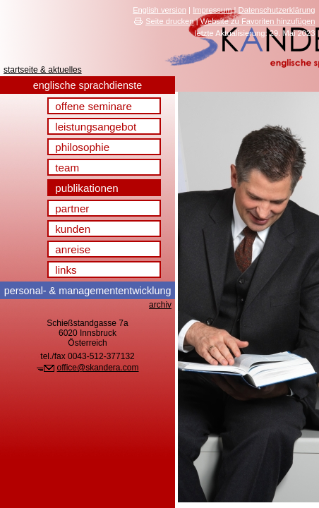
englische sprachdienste (87, 85)
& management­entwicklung (87, 290)
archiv (160, 305)
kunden (72, 229)
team (67, 168)
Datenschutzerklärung (277, 10)
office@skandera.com (98, 368)
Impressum (212, 10)
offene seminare (93, 106)
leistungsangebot (95, 127)
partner (72, 208)
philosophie (82, 147)
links (65, 270)
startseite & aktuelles (43, 70)
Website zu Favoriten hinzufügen (257, 21)
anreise (72, 249)
